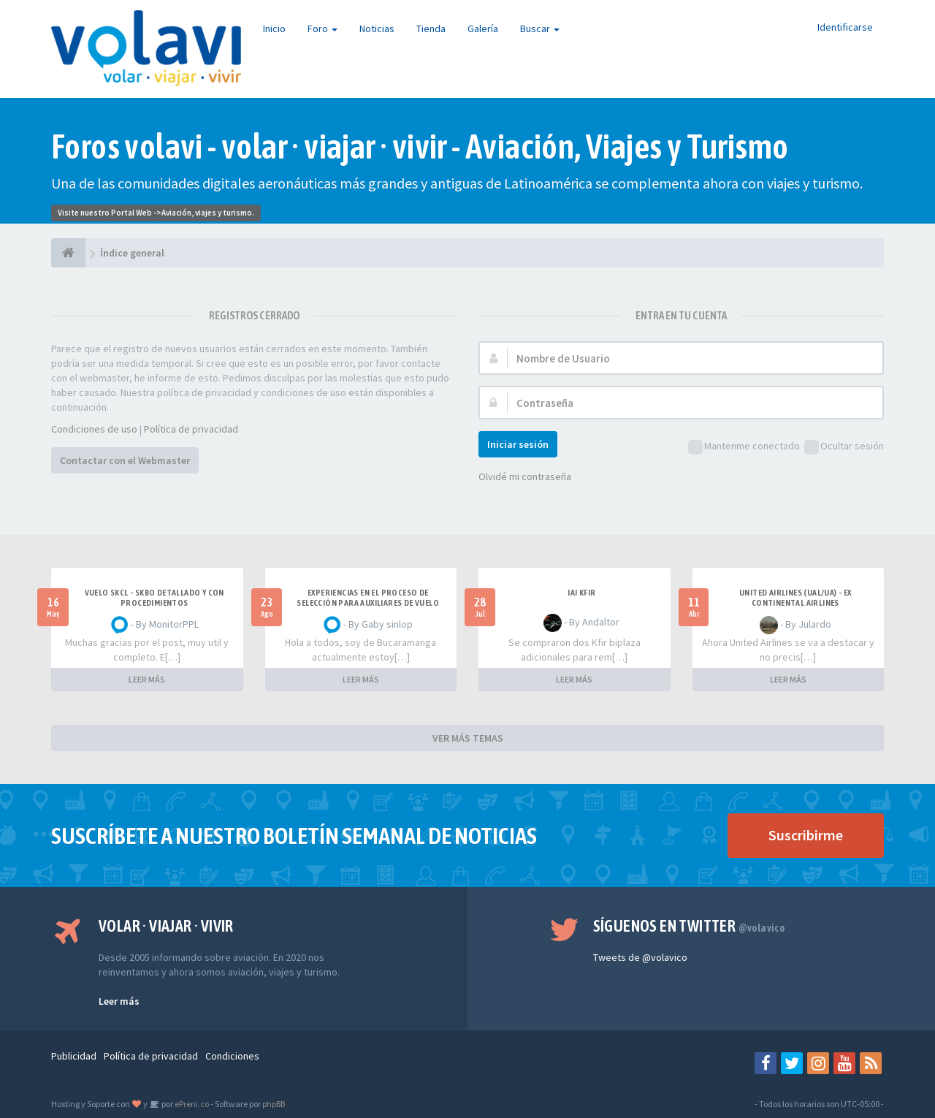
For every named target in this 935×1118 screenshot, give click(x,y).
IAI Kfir (581, 592)
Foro (322, 28)
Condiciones (232, 1055)
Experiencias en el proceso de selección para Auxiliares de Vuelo (368, 597)
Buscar (540, 28)
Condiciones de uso (94, 429)
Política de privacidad (191, 429)
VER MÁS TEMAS (467, 738)
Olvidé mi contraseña (524, 476)
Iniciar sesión (518, 444)
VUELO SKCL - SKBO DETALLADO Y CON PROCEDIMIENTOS (154, 597)
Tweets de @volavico (640, 957)
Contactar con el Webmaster (125, 460)
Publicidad (73, 1055)
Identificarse (845, 27)
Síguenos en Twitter (689, 925)
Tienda (431, 28)
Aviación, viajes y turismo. (207, 213)
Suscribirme (805, 835)
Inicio (274, 28)
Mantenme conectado (744, 447)
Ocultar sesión (844, 447)
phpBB (273, 1103)
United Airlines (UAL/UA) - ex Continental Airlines (795, 597)
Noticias (376, 28)
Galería (483, 28)
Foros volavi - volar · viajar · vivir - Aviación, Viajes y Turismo (419, 146)
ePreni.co (191, 1103)
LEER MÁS (147, 679)
